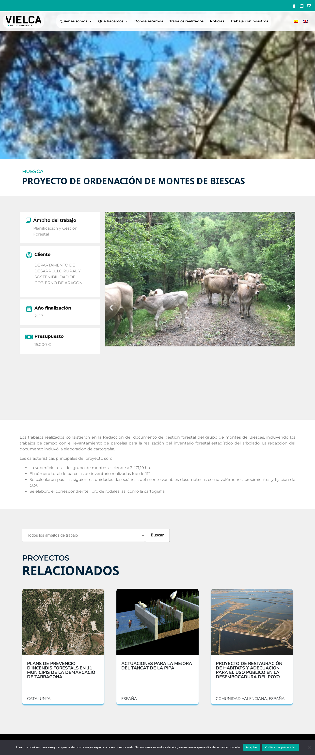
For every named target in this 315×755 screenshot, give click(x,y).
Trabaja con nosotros (249, 21)
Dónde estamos (148, 21)
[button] (111, 307)
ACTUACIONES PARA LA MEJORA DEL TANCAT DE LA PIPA (156, 666)
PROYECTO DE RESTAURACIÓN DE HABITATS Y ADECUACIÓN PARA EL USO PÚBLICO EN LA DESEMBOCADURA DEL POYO (249, 670)
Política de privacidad (280, 747)
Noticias (217, 21)
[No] (308, 747)
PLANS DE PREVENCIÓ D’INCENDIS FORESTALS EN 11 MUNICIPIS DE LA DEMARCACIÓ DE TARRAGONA (61, 670)
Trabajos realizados (186, 21)
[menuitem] (296, 21)
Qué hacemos (113, 21)
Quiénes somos (76, 21)
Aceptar (251, 747)
